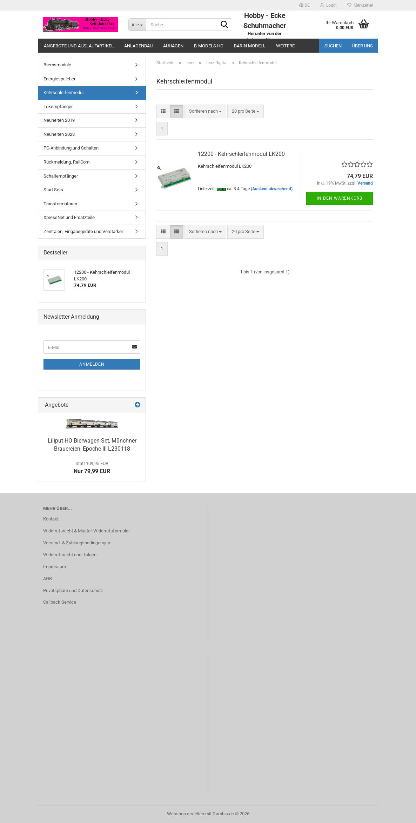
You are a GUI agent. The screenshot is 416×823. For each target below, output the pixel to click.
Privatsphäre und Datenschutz (73, 590)
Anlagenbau (138, 45)
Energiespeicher (59, 78)
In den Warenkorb (339, 198)
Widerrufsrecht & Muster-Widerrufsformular (86, 530)
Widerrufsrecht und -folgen (69, 554)
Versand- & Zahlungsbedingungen (76, 542)
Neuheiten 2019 (59, 120)
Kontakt (51, 519)
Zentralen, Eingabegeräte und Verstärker (83, 231)
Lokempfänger (58, 106)
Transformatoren (60, 203)
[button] (304, 5)
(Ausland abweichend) (272, 188)
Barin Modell (250, 45)
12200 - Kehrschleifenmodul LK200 (241, 154)
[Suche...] (137, 24)
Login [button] (328, 5)
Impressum (54, 566)
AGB (47, 578)
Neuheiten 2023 (59, 134)
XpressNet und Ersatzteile (69, 217)
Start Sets (53, 189)
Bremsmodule (57, 64)
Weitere (285, 45)
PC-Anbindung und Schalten (71, 148)
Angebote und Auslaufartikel (79, 45)
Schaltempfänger (60, 176)
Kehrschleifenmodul (63, 92)
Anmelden (92, 364)
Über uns (362, 45)
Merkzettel (360, 5)
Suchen (333, 45)
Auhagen (173, 45)
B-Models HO (208, 45)
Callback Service (59, 602)
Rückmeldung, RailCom (66, 162)
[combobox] (205, 111)
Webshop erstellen (185, 813)
